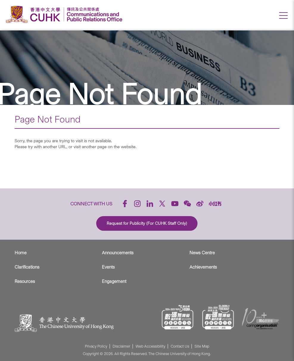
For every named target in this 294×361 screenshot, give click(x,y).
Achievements (203, 267)
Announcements (117, 252)
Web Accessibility (150, 346)
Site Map (202, 346)
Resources (25, 281)
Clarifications (27, 267)
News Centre (202, 252)
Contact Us (180, 346)
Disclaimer (121, 346)
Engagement (114, 281)
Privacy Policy (96, 346)
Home (21, 252)
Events (108, 267)
